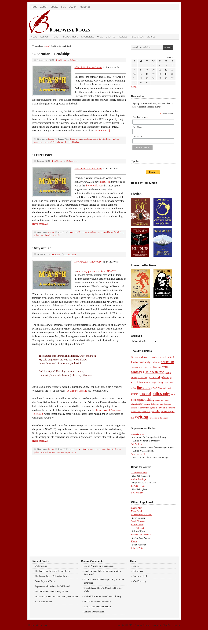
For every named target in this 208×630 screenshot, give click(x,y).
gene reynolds (104, 232)
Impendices (87, 37)
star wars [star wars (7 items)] (160, 404)
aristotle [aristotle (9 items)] (163, 357)
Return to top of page (37, 625)
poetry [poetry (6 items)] (173, 394)
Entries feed (138, 571)
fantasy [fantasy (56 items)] (136, 372)
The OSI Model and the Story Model (51, 591)
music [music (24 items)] (134, 394)
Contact (85, 7)
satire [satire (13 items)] (140, 404)
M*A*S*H (73, 7)
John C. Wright (138, 548)
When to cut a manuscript (102, 566)
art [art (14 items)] (168, 357)
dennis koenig (75, 139)
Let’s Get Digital (138, 486)
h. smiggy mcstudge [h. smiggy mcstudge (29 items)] (150, 377)
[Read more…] (102, 130)
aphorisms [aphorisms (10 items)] (155, 357)
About (44, 7)
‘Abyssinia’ (41, 248)
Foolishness (70, 37)
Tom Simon (61, 60)
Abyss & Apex (137, 434)
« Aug (134, 86)
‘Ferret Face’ (43, 155)
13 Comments (71, 161)
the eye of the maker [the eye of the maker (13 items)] (165, 407)
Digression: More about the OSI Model (52, 586)
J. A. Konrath (137, 493)
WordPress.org (139, 581)
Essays (44, 37)
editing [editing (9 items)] (154, 367)
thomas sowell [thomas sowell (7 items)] (136, 412)
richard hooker (73, 142)
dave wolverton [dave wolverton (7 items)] (136, 367)
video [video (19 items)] (157, 411)
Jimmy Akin (136, 508)
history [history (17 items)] (167, 377)
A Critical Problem (43, 601)
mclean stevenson (56, 452)
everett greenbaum (90, 139)
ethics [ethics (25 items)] (164, 366)
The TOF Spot (137, 528)
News (34, 37)
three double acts (94, 185)
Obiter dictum (41, 566)
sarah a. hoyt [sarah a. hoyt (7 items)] (159, 400)
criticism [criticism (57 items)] (167, 362)
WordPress (167, 625)
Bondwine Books (65, 22)
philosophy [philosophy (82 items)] (161, 393)
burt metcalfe (75, 232)
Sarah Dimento (138, 521)
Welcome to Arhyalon (141, 535)
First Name (137, 127)
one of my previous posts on (97, 271)
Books (54, 7)
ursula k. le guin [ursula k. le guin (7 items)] (148, 412)
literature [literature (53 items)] (143, 387)
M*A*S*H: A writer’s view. (88, 67)
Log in (136, 566)
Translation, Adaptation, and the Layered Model (56, 596)
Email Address (140, 117)
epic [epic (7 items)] (159, 367)
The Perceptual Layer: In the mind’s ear (52, 571)
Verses (151, 37)
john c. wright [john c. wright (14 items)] (150, 382)
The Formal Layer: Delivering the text (52, 576)
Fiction (56, 37)
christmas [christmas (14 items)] (155, 362)
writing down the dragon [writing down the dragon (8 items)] (158, 418)
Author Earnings (138, 479)
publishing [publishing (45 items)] (146, 399)
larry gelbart (114, 139)
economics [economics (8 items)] (147, 367)
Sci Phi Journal (138, 444)
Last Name (137, 136)
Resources (137, 37)
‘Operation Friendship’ (51, 54)
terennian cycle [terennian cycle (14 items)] (147, 407)
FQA (63, 7)
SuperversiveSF (138, 454)
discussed (105, 181)
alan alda (73, 449)
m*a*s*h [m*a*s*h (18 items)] (156, 387)
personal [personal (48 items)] (145, 394)
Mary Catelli (136, 511)
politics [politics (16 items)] (135, 399)
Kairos (134, 541)
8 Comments (75, 60)
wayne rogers (70, 452)
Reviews (123, 37)
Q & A (100, 37)
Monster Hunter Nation (141, 514)
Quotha (110, 37)
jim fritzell (103, 139)
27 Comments (70, 254)
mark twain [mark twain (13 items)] (166, 388)
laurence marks (40, 142)
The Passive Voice (139, 472)
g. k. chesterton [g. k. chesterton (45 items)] (153, 372)
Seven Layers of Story (45, 581)
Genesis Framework (152, 625)
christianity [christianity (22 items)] (143, 362)
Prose (137, 625)
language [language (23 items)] (163, 382)
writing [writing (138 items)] (141, 416)
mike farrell (61, 142)
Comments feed (140, 576)
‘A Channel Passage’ (77, 390)
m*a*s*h (51, 142)
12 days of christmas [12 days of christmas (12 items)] (140, 357)
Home (34, 7)
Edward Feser (137, 524)
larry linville (46, 235)
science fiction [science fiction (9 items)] (150, 404)
